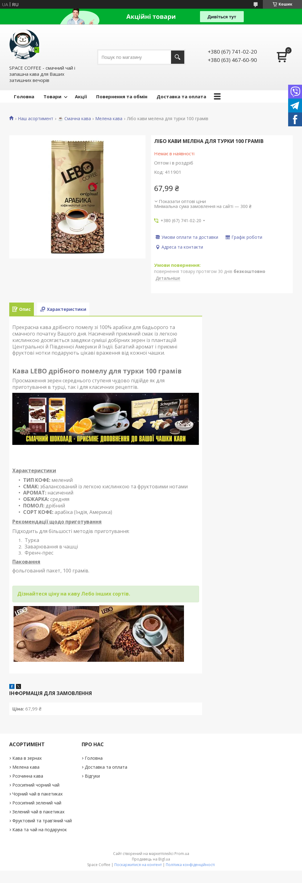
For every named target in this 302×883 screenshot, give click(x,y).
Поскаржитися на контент (138, 864)
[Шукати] (177, 57)
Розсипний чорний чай (35, 785)
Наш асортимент (35, 118)
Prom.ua (181, 853)
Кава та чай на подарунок (39, 829)
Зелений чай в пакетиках (38, 812)
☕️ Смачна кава (74, 118)
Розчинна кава (27, 776)
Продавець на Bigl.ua (151, 859)
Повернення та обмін (121, 96)
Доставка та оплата (181, 96)
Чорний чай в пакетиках (37, 794)
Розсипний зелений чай (36, 803)
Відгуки (92, 776)
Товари (52, 96)
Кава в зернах (27, 758)
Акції (81, 96)
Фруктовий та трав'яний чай (42, 821)
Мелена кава (108, 118)
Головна (24, 96)
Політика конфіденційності (190, 864)
